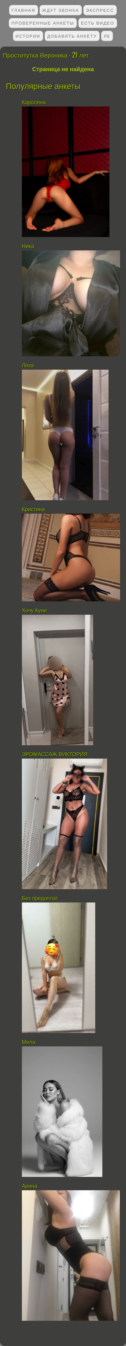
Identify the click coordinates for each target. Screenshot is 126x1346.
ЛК (107, 36)
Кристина (33, 509)
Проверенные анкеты (43, 23)
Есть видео (97, 23)
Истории (28, 36)
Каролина (34, 102)
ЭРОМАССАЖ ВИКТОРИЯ (55, 754)
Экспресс (100, 10)
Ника (28, 246)
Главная (23, 10)
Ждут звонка (60, 10)
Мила (29, 1042)
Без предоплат (40, 898)
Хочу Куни (36, 611)
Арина (29, 1186)
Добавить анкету (72, 36)
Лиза (28, 365)
